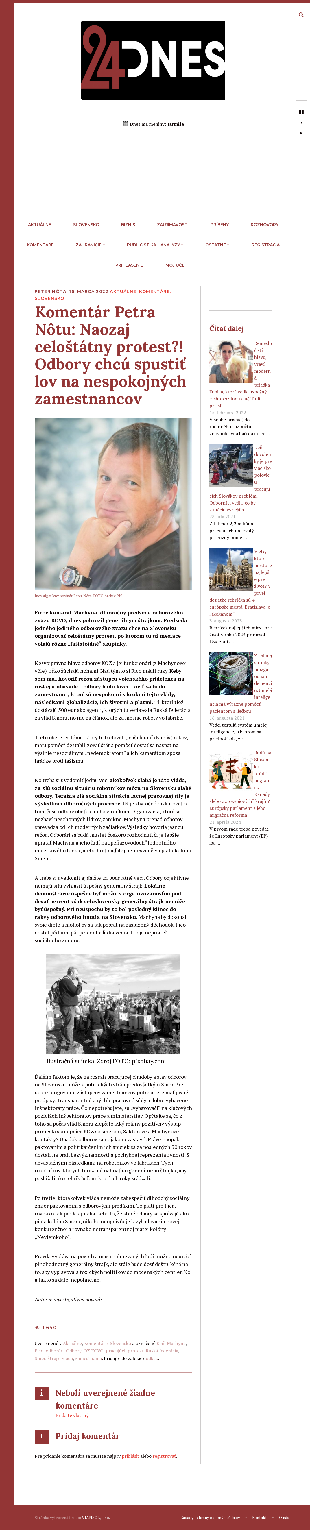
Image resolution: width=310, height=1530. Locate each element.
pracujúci (115, 1351)
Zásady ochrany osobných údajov (210, 1517)
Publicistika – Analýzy (155, 244)
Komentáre (40, 244)
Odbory (73, 1351)
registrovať (164, 1456)
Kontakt (259, 1517)
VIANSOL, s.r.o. (96, 1517)
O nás (284, 1517)
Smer (40, 1358)
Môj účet (178, 265)
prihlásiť (130, 1456)
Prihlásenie (129, 265)
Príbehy (220, 224)
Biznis (128, 224)
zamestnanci (88, 1358)
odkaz (152, 1358)
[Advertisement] (153, 171)
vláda (67, 1358)
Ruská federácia (162, 1351)
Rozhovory (264, 224)
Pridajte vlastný (72, 1415)
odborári (55, 1351)
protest (135, 1351)
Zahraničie (90, 244)
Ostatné (217, 244)
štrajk (54, 1358)
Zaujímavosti (173, 224)
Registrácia (266, 244)
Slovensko (86, 224)
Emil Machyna (171, 1343)
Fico (39, 1351)
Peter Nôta (51, 291)
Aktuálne (39, 224)
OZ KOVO (94, 1351)
